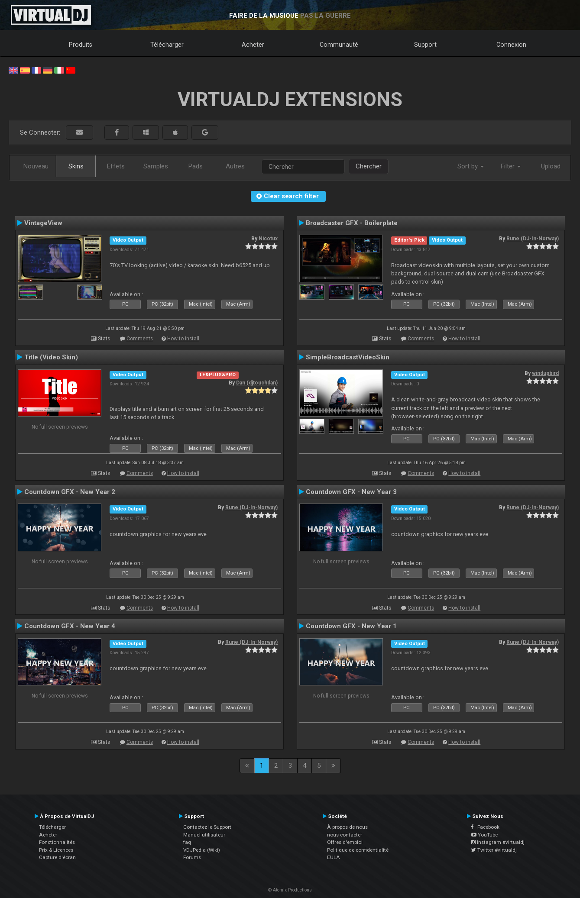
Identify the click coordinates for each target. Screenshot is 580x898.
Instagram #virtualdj (498, 842)
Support (425, 44)
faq (187, 842)
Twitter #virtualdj (494, 850)
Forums (192, 857)
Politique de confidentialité (358, 850)
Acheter (253, 44)
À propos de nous (347, 827)
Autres (235, 166)
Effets (116, 166)
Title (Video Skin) (51, 357)
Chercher (369, 166)
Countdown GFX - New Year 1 (351, 626)
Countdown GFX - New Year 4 (69, 626)
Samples (155, 166)
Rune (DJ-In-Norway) (532, 239)
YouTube (484, 835)
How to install (183, 339)
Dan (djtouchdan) (257, 383)
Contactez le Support (207, 827)
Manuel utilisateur (204, 835)
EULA (333, 857)
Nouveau (36, 166)
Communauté (339, 44)
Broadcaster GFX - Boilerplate (352, 223)
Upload (551, 166)
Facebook (485, 827)
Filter (511, 166)
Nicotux (268, 239)
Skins (76, 166)
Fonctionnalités (57, 842)
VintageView (43, 223)
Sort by (470, 166)
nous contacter (344, 835)
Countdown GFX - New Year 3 (351, 492)
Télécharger (167, 44)
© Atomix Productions (290, 890)
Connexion (511, 44)
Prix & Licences (56, 850)
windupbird (545, 373)
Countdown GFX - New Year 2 (69, 492)
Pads (195, 166)
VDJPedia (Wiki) (201, 850)
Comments (139, 339)
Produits (80, 44)
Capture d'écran (57, 857)
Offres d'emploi (345, 842)
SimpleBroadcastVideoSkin (347, 357)
